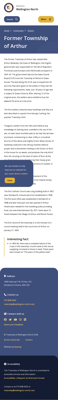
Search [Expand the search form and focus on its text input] (12, 19)
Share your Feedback (13, 324)
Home (6, 30)
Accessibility (9, 378)
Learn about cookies (18, 173)
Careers (29, 340)
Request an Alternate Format (31, 378)
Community (18, 30)
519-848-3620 (10, 300)
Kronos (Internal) (12, 340)
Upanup (17, 347)
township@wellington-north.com (19, 304)
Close (9, 180)
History (31, 30)
